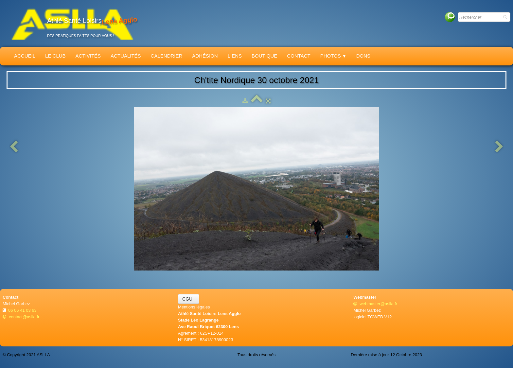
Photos (333, 56)
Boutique (264, 56)
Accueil (24, 56)
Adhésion (205, 56)
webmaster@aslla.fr (375, 303)
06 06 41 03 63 (23, 310)
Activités (88, 56)
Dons (363, 56)
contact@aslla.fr (21, 316)
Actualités (126, 56)
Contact (298, 56)
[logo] (72, 23)
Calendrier (167, 56)
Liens (235, 56)
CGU (188, 299)
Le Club (55, 56)
